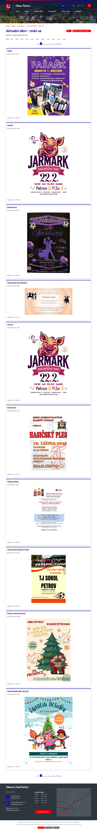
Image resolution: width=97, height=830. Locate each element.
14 (48, 43)
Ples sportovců (12, 207)
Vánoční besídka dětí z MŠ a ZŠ (17, 691)
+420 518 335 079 (15, 798)
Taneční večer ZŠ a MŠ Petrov (17, 283)
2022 (53, 39)
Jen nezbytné (49, 827)
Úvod (8, 26)
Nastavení (56, 827)
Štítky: (7, 39)
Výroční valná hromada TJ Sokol (18, 549)
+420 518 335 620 (15, 796)
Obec (13, 26)
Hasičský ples (11, 407)
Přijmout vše (41, 827)
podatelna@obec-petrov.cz (18, 802)
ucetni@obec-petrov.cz (17, 804)
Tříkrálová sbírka (12, 481)
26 (52, 43)
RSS (69, 31)
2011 (12, 39)
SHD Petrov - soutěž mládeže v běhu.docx (17, 35)
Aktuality (21, 26)
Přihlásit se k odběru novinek (81, 31)
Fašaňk (9, 51)
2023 (59, 39)
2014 (27, 39)
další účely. (77, 822)
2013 (22, 39)
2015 (32, 39)
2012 (17, 39)
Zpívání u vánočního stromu (16, 613)
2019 (37, 39)
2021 (48, 39)
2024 (64, 39)
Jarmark (10, 125)
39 (56, 43)
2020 (43, 39)
